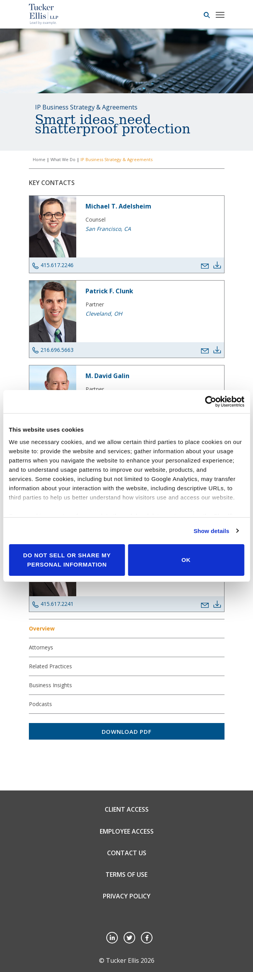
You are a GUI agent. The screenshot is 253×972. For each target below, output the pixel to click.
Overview (42, 628)
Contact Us (126, 853)
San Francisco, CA (108, 228)
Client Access (127, 809)
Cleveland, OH (103, 313)
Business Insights (50, 685)
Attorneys (41, 647)
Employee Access (127, 831)
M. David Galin (107, 376)
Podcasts (40, 704)
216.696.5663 (53, 350)
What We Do (62, 159)
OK (186, 560)
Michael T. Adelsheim (118, 206)
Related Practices (50, 666)
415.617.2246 (53, 265)
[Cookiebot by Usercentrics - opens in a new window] (210, 401)
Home (39, 159)
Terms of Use (126, 874)
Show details (212, 531)
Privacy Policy (127, 896)
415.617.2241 (53, 604)
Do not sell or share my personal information (67, 560)
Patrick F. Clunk (109, 291)
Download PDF (127, 731)
